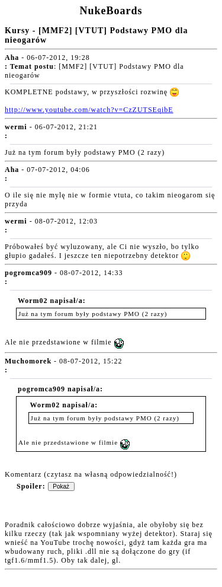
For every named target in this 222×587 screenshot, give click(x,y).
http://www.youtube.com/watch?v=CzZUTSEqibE (89, 110)
